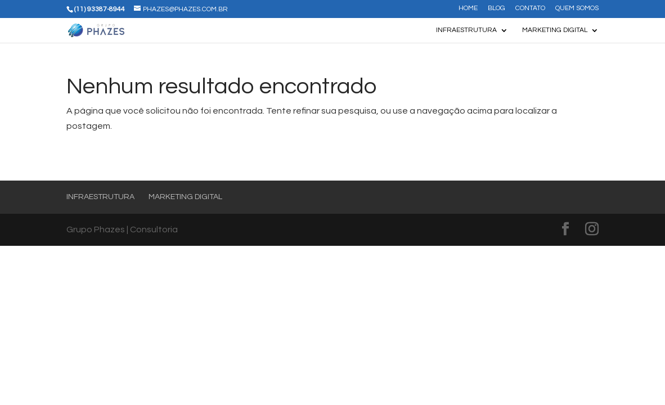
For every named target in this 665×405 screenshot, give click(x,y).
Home (468, 8)
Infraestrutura (466, 30)
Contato (530, 8)
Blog (496, 8)
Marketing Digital (554, 30)
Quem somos (577, 8)
